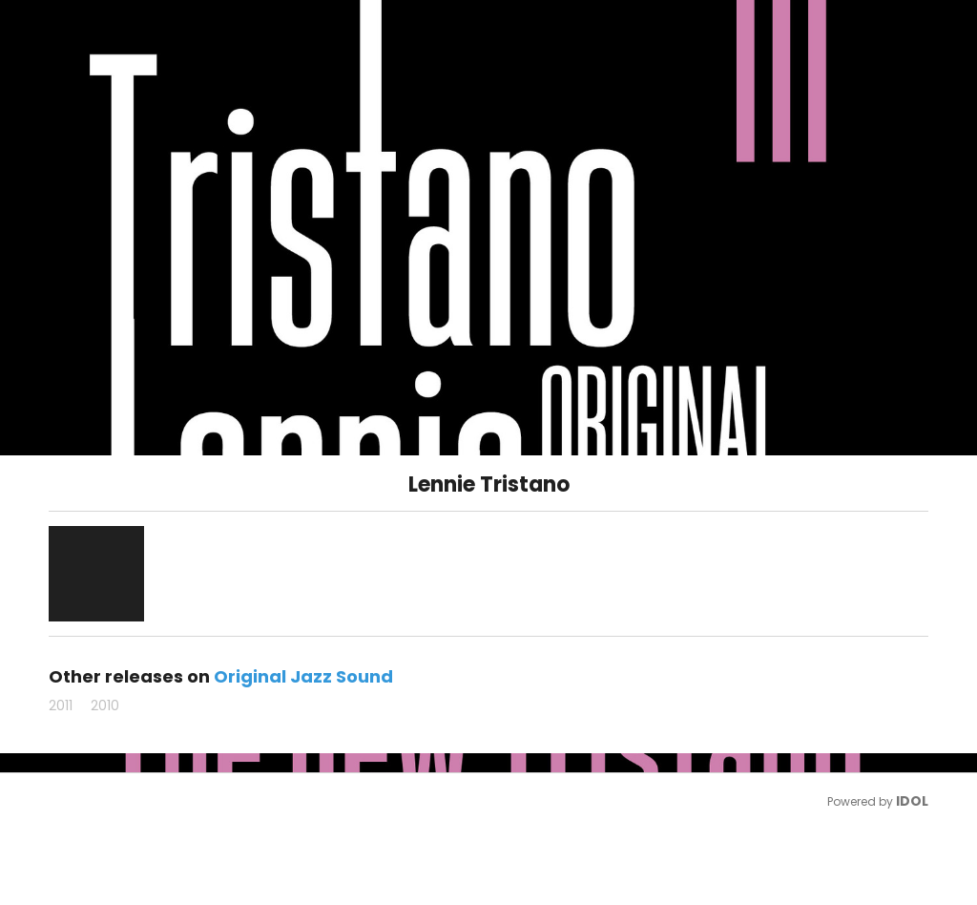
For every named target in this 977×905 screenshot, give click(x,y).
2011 (61, 705)
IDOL (912, 800)
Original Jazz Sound (303, 676)
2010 (105, 705)
